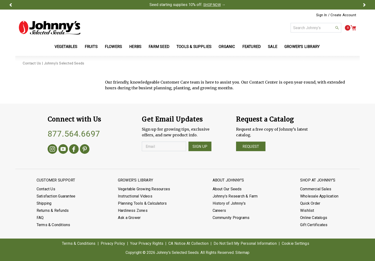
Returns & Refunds (53, 210)
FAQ (40, 217)
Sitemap (242, 252)
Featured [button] (251, 46)
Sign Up (200, 146)
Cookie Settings (295, 243)
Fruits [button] (91, 46)
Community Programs (231, 217)
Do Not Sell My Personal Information (245, 243)
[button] (10, 5)
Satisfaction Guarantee (56, 196)
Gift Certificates (313, 225)
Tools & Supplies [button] (193, 46)
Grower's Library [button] (302, 46)
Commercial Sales (315, 189)
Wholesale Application (319, 196)
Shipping (44, 203)
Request (251, 146)
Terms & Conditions (53, 225)
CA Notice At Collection (188, 243)
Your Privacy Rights (146, 243)
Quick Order (310, 203)
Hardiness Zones (133, 210)
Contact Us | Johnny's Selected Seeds (53, 63)
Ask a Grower (129, 217)
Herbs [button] (135, 46)
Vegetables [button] (66, 46)
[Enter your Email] (164, 146)
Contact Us (46, 189)
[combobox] (316, 27)
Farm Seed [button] (159, 46)
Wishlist (307, 210)
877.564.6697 (74, 133)
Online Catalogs (313, 217)
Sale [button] (272, 46)
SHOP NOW (212, 5)
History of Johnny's (229, 203)
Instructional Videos (135, 196)
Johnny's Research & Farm (235, 196)
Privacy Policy (113, 243)
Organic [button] (227, 46)
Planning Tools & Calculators (142, 203)
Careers (219, 210)
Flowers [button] (113, 46)
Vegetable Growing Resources (144, 189)
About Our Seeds (227, 189)
